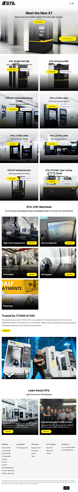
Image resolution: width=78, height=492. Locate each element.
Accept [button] (66, 488)
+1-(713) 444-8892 (69, 447)
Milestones (49, 451)
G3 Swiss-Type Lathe (8, 474)
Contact (48, 453)
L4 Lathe (4, 465)
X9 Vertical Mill (6, 453)
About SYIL (49, 448)
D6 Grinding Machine (8, 468)
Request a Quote (26, 69)
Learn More (12, 69)
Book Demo (35, 451)
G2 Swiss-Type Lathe (8, 471)
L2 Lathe (4, 459)
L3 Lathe (4, 462)
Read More (32, 243)
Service (34, 453)
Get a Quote (39, 22)
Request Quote (36, 448)
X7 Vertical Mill (6, 451)
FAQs (33, 456)
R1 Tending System (22, 448)
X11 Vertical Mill (6, 456)
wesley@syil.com (68, 450)
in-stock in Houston (67, 38)
